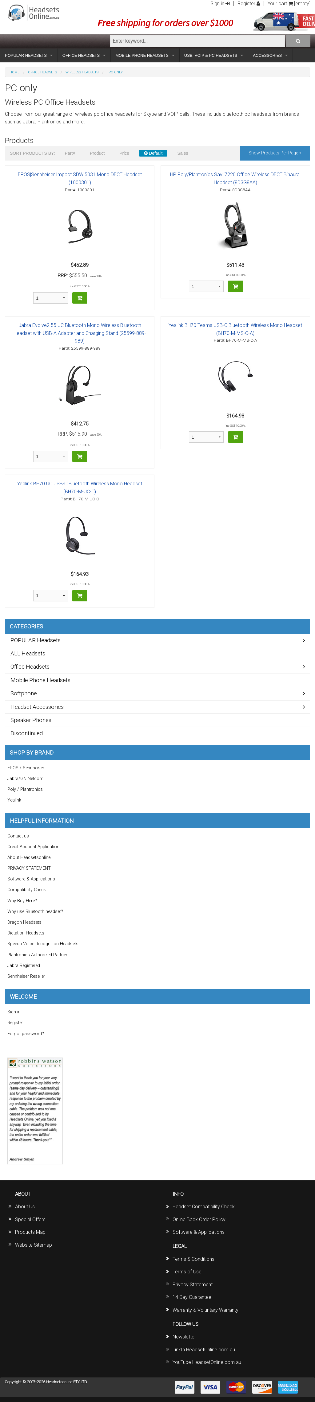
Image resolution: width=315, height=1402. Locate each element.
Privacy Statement (193, 1284)
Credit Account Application (33, 846)
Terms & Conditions (193, 1259)
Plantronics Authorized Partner (37, 954)
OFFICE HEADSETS (81, 55)
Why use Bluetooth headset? (35, 911)
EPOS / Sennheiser (25, 768)
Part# (70, 153)
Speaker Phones (30, 720)
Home (14, 72)
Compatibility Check (26, 889)
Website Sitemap (33, 1245)
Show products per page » (275, 153)
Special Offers (30, 1219)
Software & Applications (31, 879)
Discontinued (26, 733)
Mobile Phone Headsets (40, 680)
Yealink (14, 800)
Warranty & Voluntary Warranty (205, 1310)
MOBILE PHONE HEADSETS (142, 55)
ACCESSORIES (267, 55)
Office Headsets (42, 72)
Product (97, 153)
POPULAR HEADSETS (26, 55)
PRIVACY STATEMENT (29, 868)
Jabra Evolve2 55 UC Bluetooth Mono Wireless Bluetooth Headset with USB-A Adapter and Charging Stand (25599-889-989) (80, 333)
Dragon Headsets (24, 922)
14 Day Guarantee (192, 1297)
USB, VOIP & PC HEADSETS (210, 55)
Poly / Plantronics (25, 789)
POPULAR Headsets (35, 640)
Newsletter (184, 1337)
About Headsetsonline (28, 857)
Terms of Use (187, 1272)
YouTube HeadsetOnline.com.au (207, 1362)
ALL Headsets (27, 653)
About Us (25, 1207)
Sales (182, 153)
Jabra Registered (23, 965)
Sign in (220, 3)
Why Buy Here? (22, 900)
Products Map (30, 1232)
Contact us (18, 836)
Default (153, 153)
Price (124, 153)
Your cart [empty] (289, 3)
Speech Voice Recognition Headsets (42, 943)
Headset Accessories (37, 707)
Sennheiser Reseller (26, 976)
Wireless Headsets (82, 72)
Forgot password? (25, 1033)
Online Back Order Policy (199, 1219)
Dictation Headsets (25, 933)
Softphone (23, 693)
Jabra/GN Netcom (25, 778)
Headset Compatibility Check (204, 1207)
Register (248, 3)
